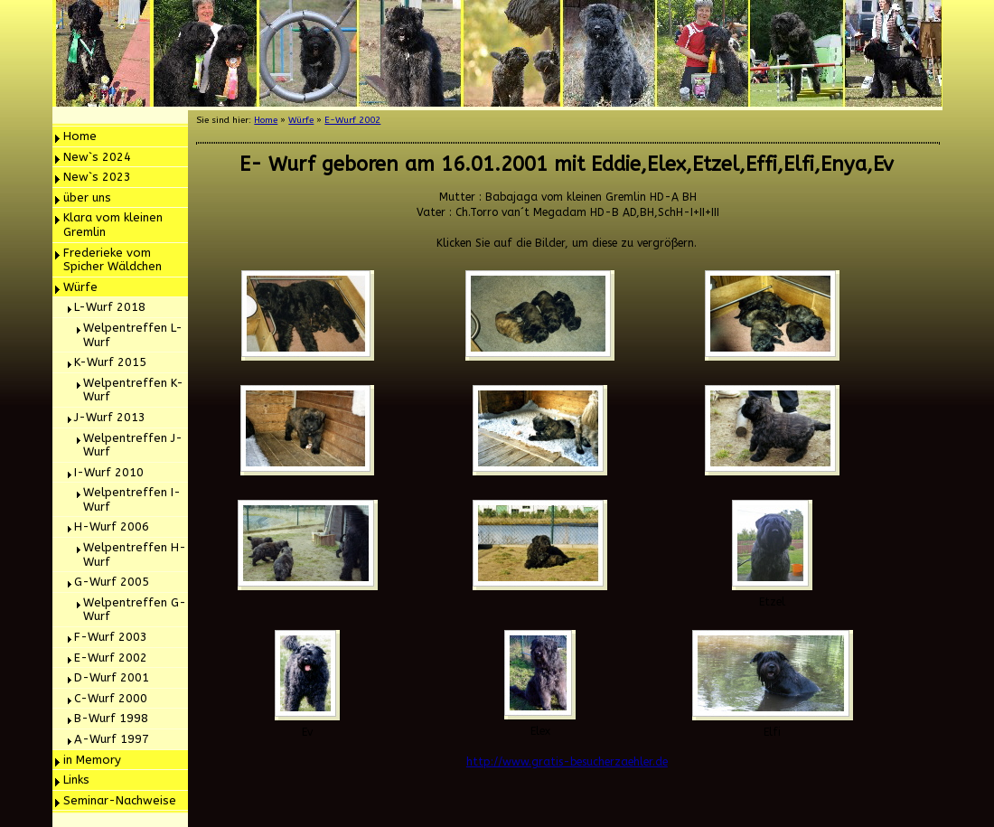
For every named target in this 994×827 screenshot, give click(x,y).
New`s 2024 (97, 157)
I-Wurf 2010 (109, 472)
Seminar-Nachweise (119, 800)
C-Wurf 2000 (110, 698)
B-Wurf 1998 (111, 718)
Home (80, 136)
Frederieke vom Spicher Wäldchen (112, 260)
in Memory (92, 759)
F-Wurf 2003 (110, 637)
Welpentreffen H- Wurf (134, 554)
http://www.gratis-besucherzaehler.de (567, 762)
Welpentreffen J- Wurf (133, 445)
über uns (87, 197)
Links (76, 779)
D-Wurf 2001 (111, 677)
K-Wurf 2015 (110, 362)
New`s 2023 (97, 176)
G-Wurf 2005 (111, 581)
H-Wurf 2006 (111, 526)
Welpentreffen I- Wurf (132, 499)
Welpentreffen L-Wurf (133, 335)
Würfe (80, 287)
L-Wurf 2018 (109, 307)
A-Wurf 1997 (111, 739)
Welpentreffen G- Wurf (134, 610)
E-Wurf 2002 (110, 657)
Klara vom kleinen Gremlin (113, 225)
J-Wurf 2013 (109, 417)
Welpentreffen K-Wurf (133, 390)
